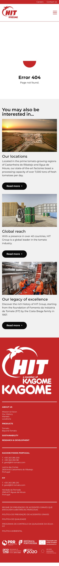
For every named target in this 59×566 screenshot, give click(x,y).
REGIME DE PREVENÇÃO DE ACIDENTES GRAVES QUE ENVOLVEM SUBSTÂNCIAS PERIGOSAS (27, 508)
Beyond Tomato (9, 431)
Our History (7, 414)
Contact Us (52, 2)
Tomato (5, 428)
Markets (5, 416)
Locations (6, 419)
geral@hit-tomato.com (14, 462)
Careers (39, 2)
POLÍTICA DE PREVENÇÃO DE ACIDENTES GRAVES (25, 514)
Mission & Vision (9, 412)
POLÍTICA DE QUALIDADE (14, 519)
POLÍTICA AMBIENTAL (12, 531)
